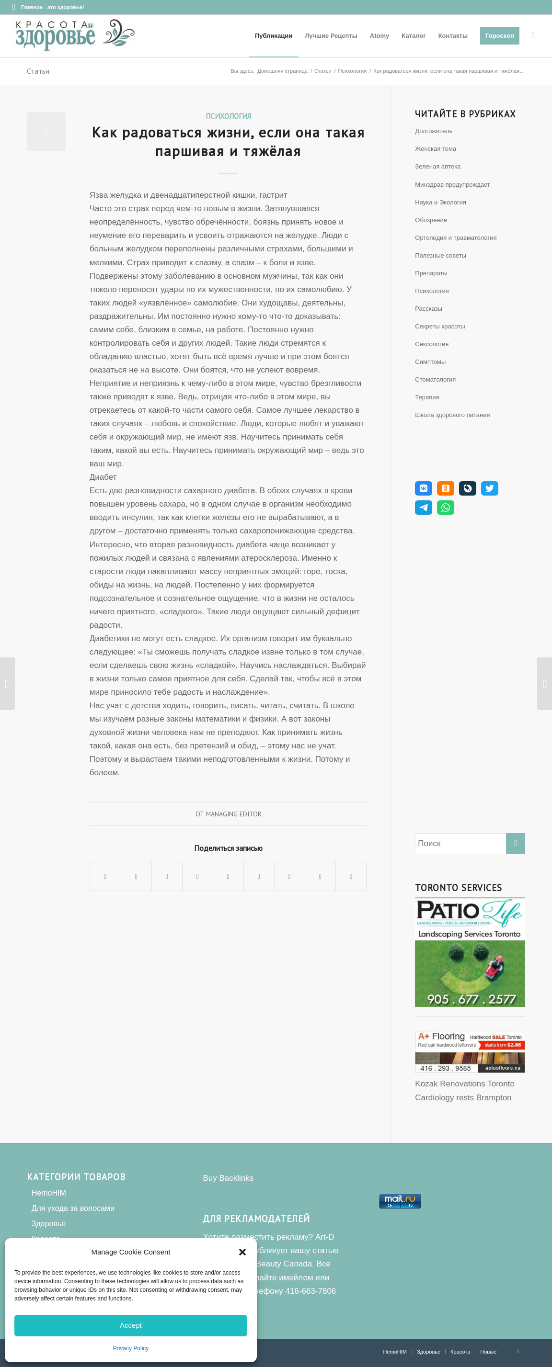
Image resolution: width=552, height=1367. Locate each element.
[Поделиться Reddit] (320, 876)
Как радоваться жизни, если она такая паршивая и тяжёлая (228, 141)
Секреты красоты (440, 326)
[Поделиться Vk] (290, 876)
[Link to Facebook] (14, 7)
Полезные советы (440, 255)
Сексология (431, 344)
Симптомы (430, 361)
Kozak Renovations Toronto (465, 1083)
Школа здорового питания (452, 414)
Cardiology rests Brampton (463, 1097)
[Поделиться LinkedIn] (228, 876)
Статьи (38, 71)
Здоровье (49, 1224)
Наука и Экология (440, 202)
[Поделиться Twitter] (136, 876)
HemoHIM (49, 1193)
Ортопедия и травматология (455, 237)
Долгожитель (433, 131)
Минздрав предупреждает (452, 184)
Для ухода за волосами (73, 1208)
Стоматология (435, 379)
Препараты (431, 273)
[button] (242, 1252)
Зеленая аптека (437, 166)
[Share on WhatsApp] (167, 876)
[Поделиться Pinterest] (198, 876)
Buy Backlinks (228, 1178)
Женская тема (435, 148)
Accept (131, 1325)
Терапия (427, 397)
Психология (228, 116)
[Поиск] (533, 36)
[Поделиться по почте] (351, 876)
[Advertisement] (470, 677)
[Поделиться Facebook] (105, 876)
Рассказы (428, 308)
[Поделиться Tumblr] (259, 876)
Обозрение (431, 220)
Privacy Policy (131, 1348)
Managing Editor (233, 814)
